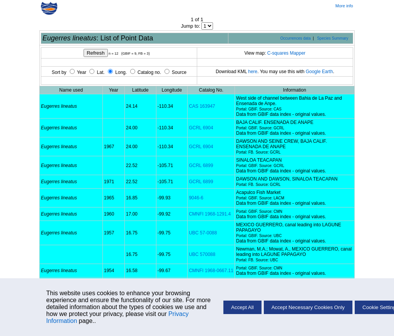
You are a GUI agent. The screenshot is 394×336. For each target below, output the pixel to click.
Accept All (242, 307)
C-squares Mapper (286, 53)
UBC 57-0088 (203, 233)
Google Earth (319, 71)
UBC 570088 (202, 254)
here (252, 71)
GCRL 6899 (201, 165)
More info (344, 5)
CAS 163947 (202, 106)
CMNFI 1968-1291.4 (210, 214)
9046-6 (196, 198)
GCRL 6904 (201, 127)
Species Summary (332, 38)
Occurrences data (295, 38)
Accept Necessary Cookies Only (308, 307)
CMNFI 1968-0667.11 (211, 270)
